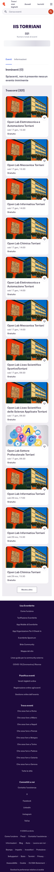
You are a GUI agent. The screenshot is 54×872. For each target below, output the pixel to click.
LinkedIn (27, 807)
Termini (31, 856)
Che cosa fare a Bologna (27, 737)
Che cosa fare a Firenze (27, 731)
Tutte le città (27, 771)
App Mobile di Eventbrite (27, 624)
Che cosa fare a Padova (27, 751)
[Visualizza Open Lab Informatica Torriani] (27, 189)
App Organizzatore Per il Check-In (27, 631)
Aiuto (28, 843)
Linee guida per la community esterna (27, 657)
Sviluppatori (13, 856)
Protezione (41, 849)
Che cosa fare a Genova (27, 764)
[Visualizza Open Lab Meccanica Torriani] (27, 150)
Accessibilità (11, 863)
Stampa (9, 849)
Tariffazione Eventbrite (27, 617)
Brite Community (27, 644)
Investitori (29, 849)
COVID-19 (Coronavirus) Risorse (27, 664)
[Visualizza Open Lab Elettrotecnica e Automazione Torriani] (27, 107)
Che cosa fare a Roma (27, 711)
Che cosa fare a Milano (27, 717)
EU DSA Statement (37, 863)
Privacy (40, 856)
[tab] (9, 59)
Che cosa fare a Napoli (27, 724)
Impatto (18, 849)
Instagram (27, 814)
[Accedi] (27, 4)
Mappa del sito (27, 651)
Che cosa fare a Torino (27, 744)
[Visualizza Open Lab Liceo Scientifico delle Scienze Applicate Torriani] (27, 392)
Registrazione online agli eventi (27, 687)
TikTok (27, 820)
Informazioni (11, 843)
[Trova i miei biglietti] (14, 4)
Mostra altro (26, 589)
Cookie (23, 863)
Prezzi (22, 836)
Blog (21, 843)
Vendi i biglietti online (27, 681)
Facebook (27, 800)
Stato (23, 856)
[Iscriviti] (40, 4)
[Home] (4, 4)
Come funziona (27, 611)
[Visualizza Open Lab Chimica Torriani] (27, 228)
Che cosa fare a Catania (27, 757)
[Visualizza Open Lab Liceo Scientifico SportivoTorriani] (27, 349)
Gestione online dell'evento (27, 694)
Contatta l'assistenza (27, 787)
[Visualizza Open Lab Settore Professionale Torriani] (27, 435)
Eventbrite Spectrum (27, 637)
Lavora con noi (39, 843)
